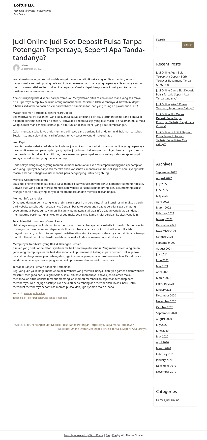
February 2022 (165, 213)
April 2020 (162, 342)
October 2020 (164, 307)
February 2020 (165, 354)
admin (24, 65)
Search (160, 39)
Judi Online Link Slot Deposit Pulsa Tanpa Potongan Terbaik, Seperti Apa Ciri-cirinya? (174, 138)
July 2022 (161, 184)
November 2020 (166, 301)
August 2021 (164, 248)
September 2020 (166, 313)
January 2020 (164, 360)
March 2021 (163, 278)
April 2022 (162, 202)
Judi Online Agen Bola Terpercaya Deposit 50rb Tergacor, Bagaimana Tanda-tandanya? (174, 78)
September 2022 (166, 172)
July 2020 (161, 325)
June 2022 (162, 190)
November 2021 (166, 231)
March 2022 (163, 207)
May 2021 (162, 266)
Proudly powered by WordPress (83, 435)
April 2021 (162, 272)
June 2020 (162, 330)
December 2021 (166, 225)
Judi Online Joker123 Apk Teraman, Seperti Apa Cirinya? (175, 106)
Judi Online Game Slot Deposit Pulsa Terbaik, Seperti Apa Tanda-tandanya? (175, 94)
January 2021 (164, 289)
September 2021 (166, 243)
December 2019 (166, 366)
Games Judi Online (34, 293)
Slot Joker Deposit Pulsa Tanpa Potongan (44, 297)
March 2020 (163, 348)
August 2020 (164, 319)
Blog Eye (111, 435)
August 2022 (164, 178)
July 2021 (161, 254)
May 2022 (162, 196)
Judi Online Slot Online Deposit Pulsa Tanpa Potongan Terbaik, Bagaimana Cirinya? (175, 120)
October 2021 (164, 237)
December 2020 (166, 295)
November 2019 (166, 372)
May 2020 (162, 336)
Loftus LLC (24, 5)
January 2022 (164, 219)
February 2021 (165, 284)
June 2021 (162, 260)
